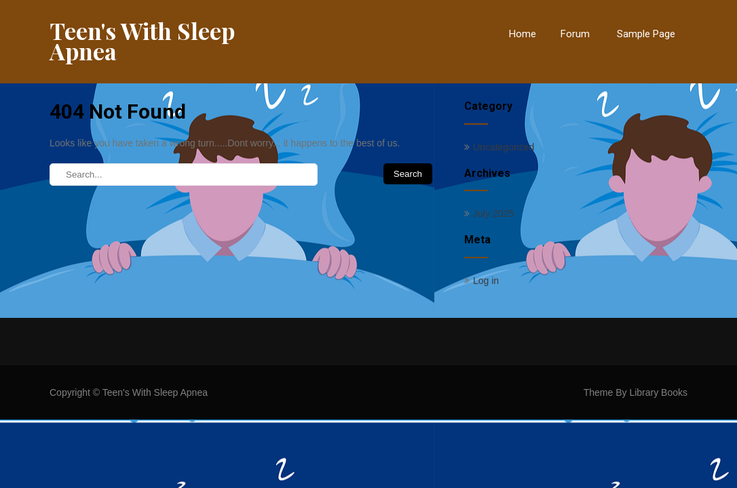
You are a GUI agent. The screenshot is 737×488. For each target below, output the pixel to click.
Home (522, 34)
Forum (575, 34)
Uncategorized (503, 147)
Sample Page (646, 34)
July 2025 (493, 213)
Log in (486, 280)
